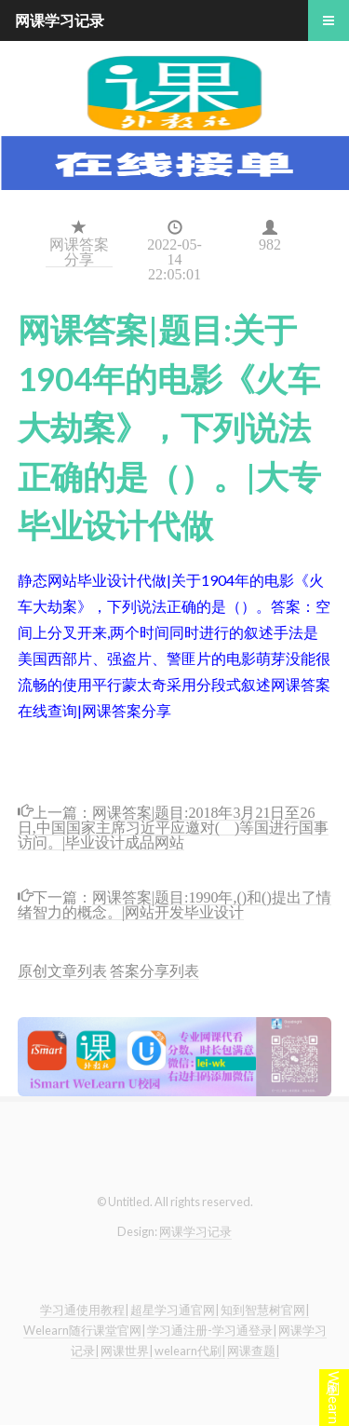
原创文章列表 (62, 970)
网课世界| (127, 1350)
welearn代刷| (189, 1350)
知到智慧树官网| (265, 1309)
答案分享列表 (154, 970)
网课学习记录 (195, 1231)
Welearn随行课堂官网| (84, 1330)
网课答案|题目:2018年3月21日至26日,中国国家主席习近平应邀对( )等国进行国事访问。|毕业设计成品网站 (173, 825)
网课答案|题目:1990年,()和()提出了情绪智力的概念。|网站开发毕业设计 (174, 903)
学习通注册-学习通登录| (211, 1330)
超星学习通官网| (174, 1309)
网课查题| (253, 1350)
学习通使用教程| (84, 1309)
